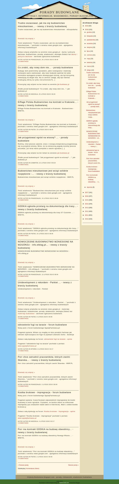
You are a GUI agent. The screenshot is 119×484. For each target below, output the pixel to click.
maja (88, 58)
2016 (87, 196)
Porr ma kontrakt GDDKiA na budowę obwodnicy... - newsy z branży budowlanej (45, 431)
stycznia (90, 187)
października (91, 40)
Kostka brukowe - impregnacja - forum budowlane (44, 392)
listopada (90, 36)
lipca (88, 51)
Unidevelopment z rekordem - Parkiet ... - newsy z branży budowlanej (45, 284)
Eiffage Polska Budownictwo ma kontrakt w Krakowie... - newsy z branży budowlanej (48, 103)
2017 (87, 192)
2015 (87, 200)
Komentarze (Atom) (32, 468)
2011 (87, 215)
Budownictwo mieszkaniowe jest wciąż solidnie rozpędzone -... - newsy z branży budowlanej (43, 172)
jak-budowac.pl (63, 84)
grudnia (89, 32)
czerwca (90, 55)
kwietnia (90, 62)
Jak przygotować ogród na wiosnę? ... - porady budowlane (43, 139)
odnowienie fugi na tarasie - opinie (58, 339)
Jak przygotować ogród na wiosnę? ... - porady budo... (93, 104)
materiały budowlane (26, 313)
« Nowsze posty (23, 465)
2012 (87, 211)
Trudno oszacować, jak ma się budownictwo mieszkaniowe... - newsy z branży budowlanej (42, 24)
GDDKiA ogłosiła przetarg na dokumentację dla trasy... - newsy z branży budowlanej (48, 208)
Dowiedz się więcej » (26, 38)
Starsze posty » (73, 465)
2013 (87, 207)
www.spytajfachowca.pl (27, 346)
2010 (87, 219)
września (90, 43)
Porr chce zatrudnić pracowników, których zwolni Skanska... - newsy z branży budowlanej (44, 358)
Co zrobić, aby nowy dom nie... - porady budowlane (45, 67)
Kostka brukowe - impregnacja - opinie (59, 411)
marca (89, 66)
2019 (87, 26)
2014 (87, 204)
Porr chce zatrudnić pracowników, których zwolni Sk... (93, 161)
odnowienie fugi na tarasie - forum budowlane (42, 325)
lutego (89, 70)
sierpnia (89, 47)
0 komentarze (23, 61)
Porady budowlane (59, 12)
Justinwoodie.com (64, 482)
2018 (87, 29)
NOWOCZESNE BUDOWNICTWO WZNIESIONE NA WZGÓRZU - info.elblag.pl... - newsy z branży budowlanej (45, 245)
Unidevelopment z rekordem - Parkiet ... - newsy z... (93, 144)
